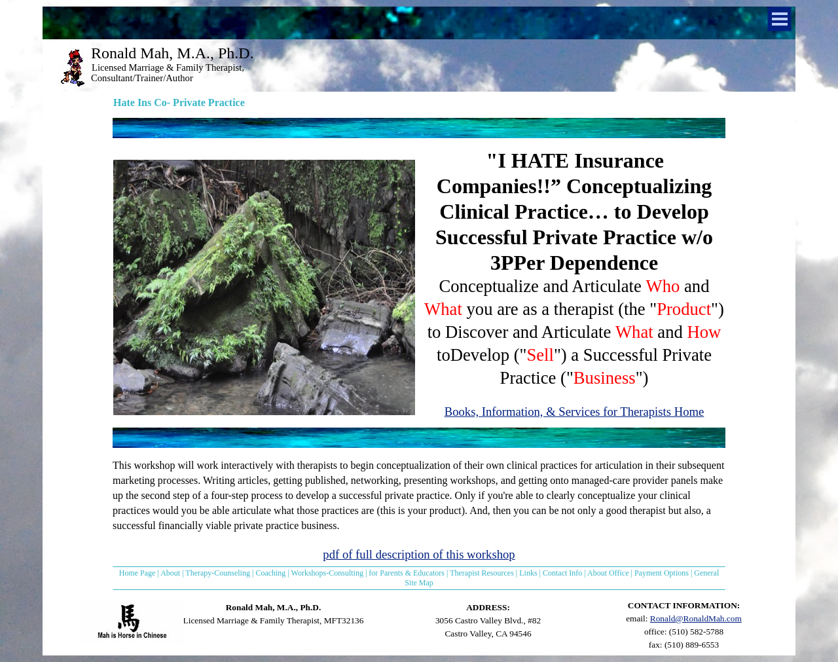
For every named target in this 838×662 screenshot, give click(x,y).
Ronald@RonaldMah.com (696, 618)
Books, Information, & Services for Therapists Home (574, 411)
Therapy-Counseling (217, 573)
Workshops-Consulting (327, 573)
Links (528, 573)
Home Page (137, 573)
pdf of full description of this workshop (419, 554)
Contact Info (562, 573)
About (170, 573)
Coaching (270, 573)
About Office (607, 573)
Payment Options (661, 573)
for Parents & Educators (407, 573)
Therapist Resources (482, 573)
